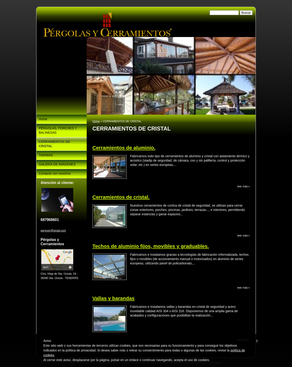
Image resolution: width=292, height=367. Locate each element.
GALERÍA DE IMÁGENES (57, 164)
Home (96, 121)
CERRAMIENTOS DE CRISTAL (54, 144)
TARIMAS (46, 155)
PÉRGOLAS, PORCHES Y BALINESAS (58, 130)
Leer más (242, 186)
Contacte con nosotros (55, 173)
